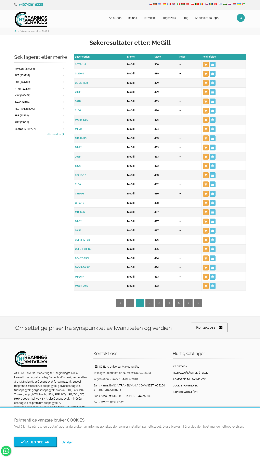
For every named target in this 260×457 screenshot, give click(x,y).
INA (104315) (22, 102)
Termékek (149, 17)
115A (78, 184)
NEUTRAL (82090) (24, 108)
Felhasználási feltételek (190, 372)
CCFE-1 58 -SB (83, 248)
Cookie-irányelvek (185, 385)
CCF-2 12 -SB (82, 239)
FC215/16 (80, 175)
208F (78, 91)
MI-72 (78, 128)
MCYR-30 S (81, 285)
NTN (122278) (22, 88)
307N (78, 101)
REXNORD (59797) (25, 128)
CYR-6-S (79, 193)
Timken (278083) (24, 68)
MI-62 (78, 221)
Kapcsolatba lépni (207, 17)
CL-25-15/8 (81, 82)
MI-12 (78, 147)
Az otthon (115, 17)
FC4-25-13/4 (82, 258)
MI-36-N (79, 276)
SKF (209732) (22, 75)
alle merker (55, 134)
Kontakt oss (209, 327)
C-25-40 (79, 73)
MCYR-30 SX (82, 267)
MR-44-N (80, 211)
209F (78, 156)
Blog (185, 17)
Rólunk (132, 17)
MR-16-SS (81, 138)
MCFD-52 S (81, 119)
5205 (78, 165)
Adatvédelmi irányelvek (189, 379)
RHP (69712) (21, 122)
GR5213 (79, 202)
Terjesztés (169, 17)
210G (78, 110)
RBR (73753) (21, 115)
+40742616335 (31, 4)
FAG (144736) (22, 82)
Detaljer (67, 442)
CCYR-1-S (80, 64)
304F (78, 230)
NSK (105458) (22, 95)
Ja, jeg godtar (35, 442)
